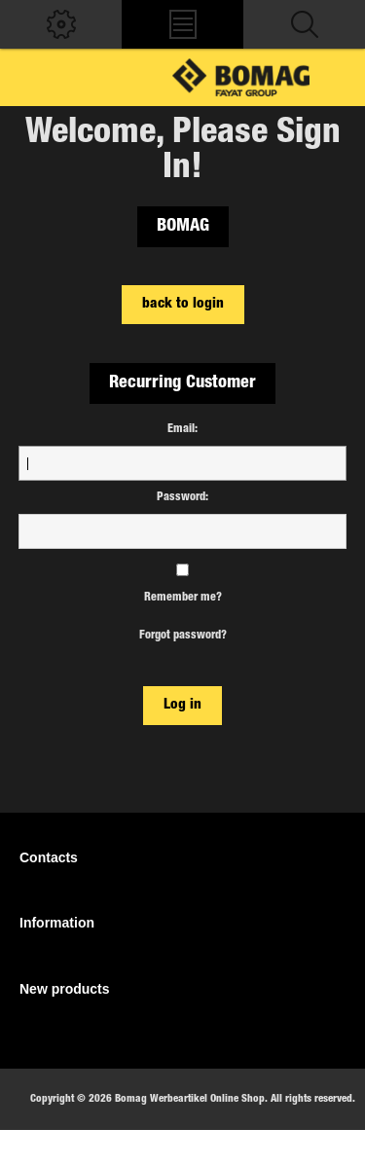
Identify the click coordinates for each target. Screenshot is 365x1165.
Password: (182, 497)
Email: (182, 429)
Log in (182, 705)
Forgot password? (183, 635)
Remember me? (183, 597)
